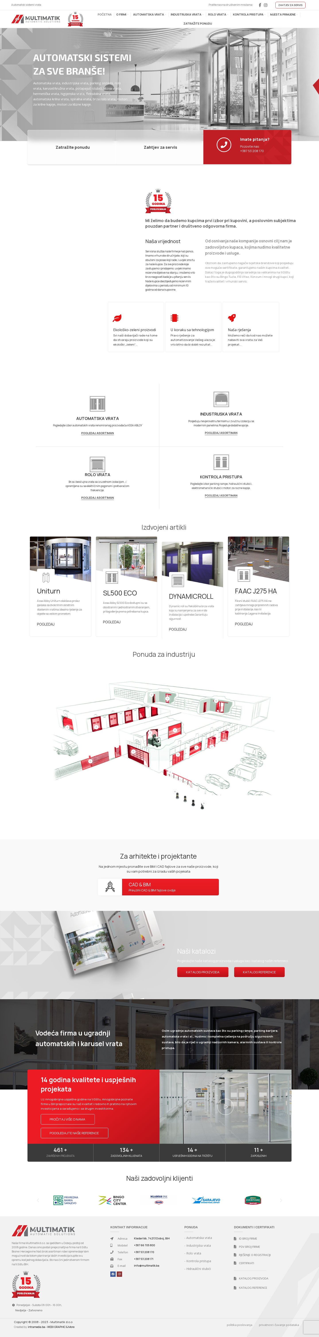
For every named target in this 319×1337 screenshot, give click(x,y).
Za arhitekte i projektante (158, 856)
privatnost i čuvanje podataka (279, 1325)
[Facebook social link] (260, 5)
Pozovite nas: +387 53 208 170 (252, 148)
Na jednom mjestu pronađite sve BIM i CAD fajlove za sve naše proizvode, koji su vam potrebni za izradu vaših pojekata (158, 869)
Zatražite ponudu (73, 147)
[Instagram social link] (266, 5)
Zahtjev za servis (160, 147)
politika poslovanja (239, 1325)
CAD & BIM (140, 884)
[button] (225, 1106)
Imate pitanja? (255, 139)
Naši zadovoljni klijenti (159, 1178)
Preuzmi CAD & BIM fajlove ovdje (152, 890)
